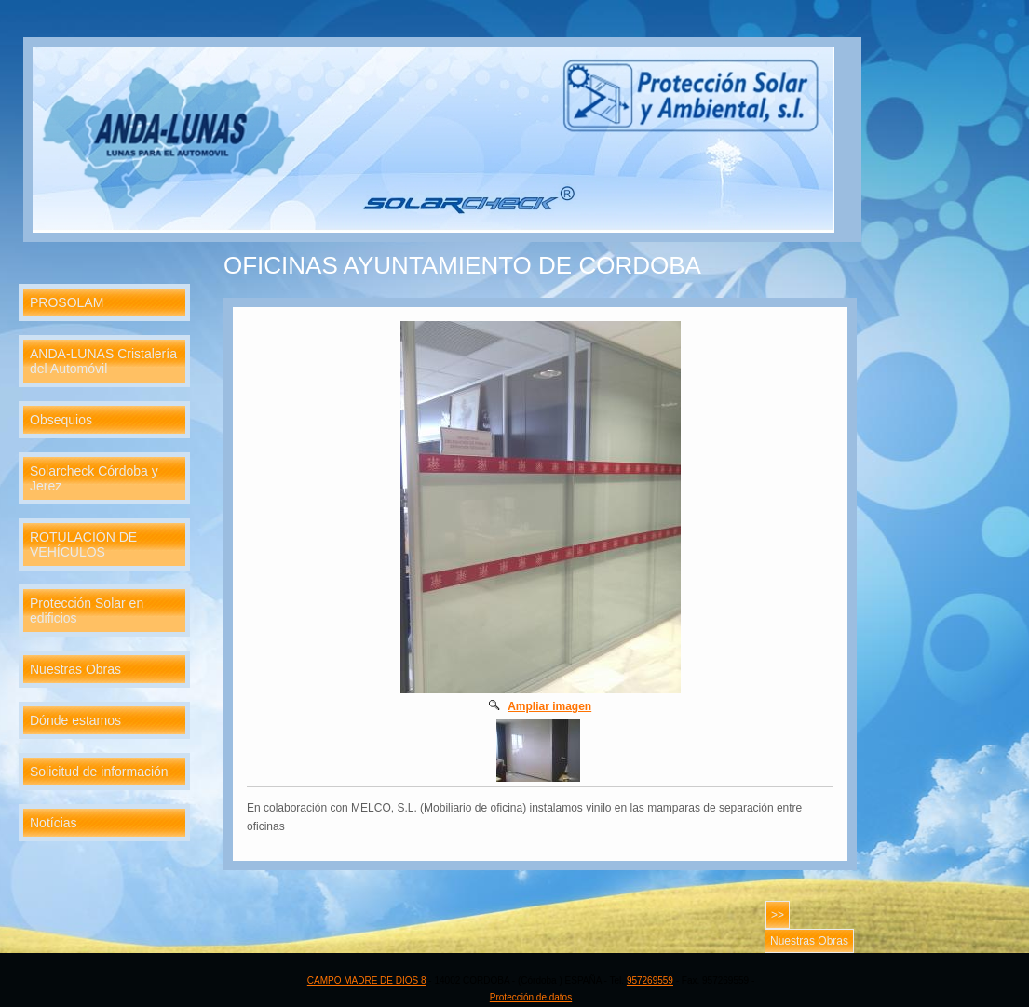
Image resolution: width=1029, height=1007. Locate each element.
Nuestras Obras (75, 669)
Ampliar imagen (549, 706)
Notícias (53, 822)
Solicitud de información (99, 771)
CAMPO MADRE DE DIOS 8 (366, 980)
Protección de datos (531, 997)
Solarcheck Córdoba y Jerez (94, 478)
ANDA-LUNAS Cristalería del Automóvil (103, 361)
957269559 (650, 980)
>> (777, 914)
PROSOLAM (66, 302)
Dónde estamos (75, 720)
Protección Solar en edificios (86, 610)
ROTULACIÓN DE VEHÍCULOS (83, 544)
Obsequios (61, 419)
